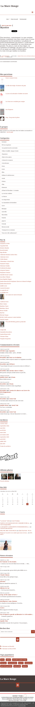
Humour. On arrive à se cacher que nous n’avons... (14, 533)
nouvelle (4, 211)
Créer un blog (14, 695)
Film (3, 184)
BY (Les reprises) (6, 145)
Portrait (29, 56)
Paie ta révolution (15, 357)
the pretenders (12, 663)
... (0, 568)
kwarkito (3, 357)
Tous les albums (4, 481)
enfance (8, 659)
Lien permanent (4, 56)
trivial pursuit (23, 19)
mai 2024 (2, 428)
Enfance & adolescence (8, 175)
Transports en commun (8, 230)
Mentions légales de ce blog (17, 698)
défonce (12, 364)
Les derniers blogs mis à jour (6, 697)
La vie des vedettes (7, 193)
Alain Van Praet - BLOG (25, 530)
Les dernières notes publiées (18, 697)
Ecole (3, 169)
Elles (25, 56)
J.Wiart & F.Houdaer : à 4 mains (10, 190)
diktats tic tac (4, 588)
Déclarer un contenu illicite (7, 698)
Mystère (4, 27)
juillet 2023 (3, 441)
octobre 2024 (3, 423)
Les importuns (6, 199)
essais (3, 178)
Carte (2, 512)
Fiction (3, 181)
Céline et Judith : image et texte (10, 151)
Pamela (4, 218)
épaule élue (4, 621)
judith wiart (4, 377)
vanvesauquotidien (5, 524)
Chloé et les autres (7, 157)
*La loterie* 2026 (4, 521)
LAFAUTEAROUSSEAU (6, 528)
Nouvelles (4, 214)
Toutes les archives (5, 446)
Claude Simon (4, 575)
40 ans (13, 377)
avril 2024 (3, 430)
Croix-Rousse (5, 163)
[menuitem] (8, 19)
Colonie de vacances (7, 160)
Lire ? (7, 19)
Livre (3, 205)
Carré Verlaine (16, 521)
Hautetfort (21, 695)
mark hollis (17, 666)
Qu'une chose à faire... (16, 370)
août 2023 (2, 439)
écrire (2, 608)
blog (25, 700)
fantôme (24, 666)
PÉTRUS (3, 351)
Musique (4, 208)
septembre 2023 (4, 437)
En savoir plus (22, 705)
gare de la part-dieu (6, 666)
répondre (12, 351)
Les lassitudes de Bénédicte (9, 202)
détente (2, 581)
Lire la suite (10, 132)
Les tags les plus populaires (29, 697)
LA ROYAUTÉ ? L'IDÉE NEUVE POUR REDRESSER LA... (14, 527)
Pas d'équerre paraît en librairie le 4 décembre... (16, 614)
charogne (3, 663)
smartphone (28, 663)
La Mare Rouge (10, 6)
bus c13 (21, 663)
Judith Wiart (4, 405)
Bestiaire (4, 142)
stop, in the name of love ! (9, 594)
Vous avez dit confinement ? (9, 233)
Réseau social (5, 227)
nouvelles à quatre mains (19, 659)
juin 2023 (2, 443)
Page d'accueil (14, 19)
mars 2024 (3, 432)
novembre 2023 (4, 434)
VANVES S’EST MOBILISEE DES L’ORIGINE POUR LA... (15, 523)
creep (2, 659)
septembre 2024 (4, 426)
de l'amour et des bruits (8, 562)
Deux (3, 166)
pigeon (4, 221)
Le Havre (4, 196)
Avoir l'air (12, 399)
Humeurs (4, 187)
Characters (20, 56)
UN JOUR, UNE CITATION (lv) (8, 530)
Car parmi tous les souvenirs (9, 148)
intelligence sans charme (8, 601)
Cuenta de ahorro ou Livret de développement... (15, 391)
